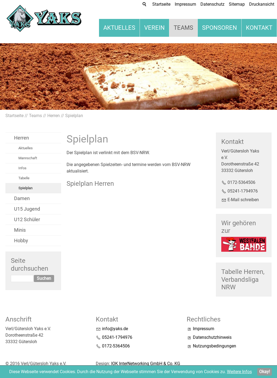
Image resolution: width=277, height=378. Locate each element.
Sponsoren (219, 27)
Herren (21, 138)
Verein (154, 27)
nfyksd (115, 328)
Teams (183, 27)
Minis (20, 230)
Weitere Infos (239, 371)
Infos (22, 168)
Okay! (264, 371)
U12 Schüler (27, 219)
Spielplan (25, 188)
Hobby (21, 240)
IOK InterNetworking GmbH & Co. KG (145, 363)
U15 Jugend (27, 209)
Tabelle (23, 178)
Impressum (203, 328)
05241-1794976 (242, 191)
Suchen (44, 278)
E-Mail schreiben (243, 199)
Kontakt (259, 27)
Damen (22, 198)
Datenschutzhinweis (212, 337)
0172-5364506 (241, 182)
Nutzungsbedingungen (214, 346)
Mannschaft (27, 158)
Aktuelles (119, 27)
